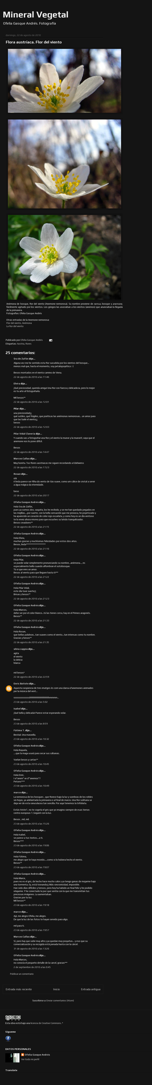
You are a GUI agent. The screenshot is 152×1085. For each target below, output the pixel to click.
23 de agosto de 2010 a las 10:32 (31, 739)
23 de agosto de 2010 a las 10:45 (31, 764)
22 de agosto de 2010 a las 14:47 (31, 452)
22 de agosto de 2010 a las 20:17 (31, 495)
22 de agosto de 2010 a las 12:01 (31, 402)
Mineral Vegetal (36, 14)
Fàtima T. (19, 730)
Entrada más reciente (19, 989)
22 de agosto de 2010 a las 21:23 (31, 598)
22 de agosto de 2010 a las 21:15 (31, 527)
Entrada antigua (90, 989)
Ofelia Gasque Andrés (26, 502)
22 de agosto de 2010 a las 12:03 (31, 427)
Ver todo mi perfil (30, 1059)
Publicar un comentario (22, 974)
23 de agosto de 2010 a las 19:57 (31, 930)
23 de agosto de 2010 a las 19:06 (31, 845)
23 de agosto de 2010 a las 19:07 (31, 867)
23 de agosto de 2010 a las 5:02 (31, 702)
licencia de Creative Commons (46, 1023)
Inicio (56, 989)
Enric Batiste (21, 683)
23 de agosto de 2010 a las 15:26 (31, 823)
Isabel (17, 708)
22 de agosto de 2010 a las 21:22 (31, 577)
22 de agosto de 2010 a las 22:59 (31, 677)
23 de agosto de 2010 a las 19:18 (31, 905)
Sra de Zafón (21, 358)
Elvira (17, 383)
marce (17, 792)
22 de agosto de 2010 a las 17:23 (31, 467)
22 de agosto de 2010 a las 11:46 (31, 377)
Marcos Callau (22, 458)
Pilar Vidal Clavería (24, 433)
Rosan (17, 474)
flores (28, 343)
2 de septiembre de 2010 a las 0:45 (32, 967)
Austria (20, 343)
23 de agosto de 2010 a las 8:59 (31, 723)
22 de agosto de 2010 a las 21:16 (31, 548)
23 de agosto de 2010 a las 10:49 (31, 785)
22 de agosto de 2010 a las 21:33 (31, 620)
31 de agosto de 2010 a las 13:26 (31, 948)
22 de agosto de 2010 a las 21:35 (31, 642)
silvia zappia (21, 649)
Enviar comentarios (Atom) (60, 1000)
